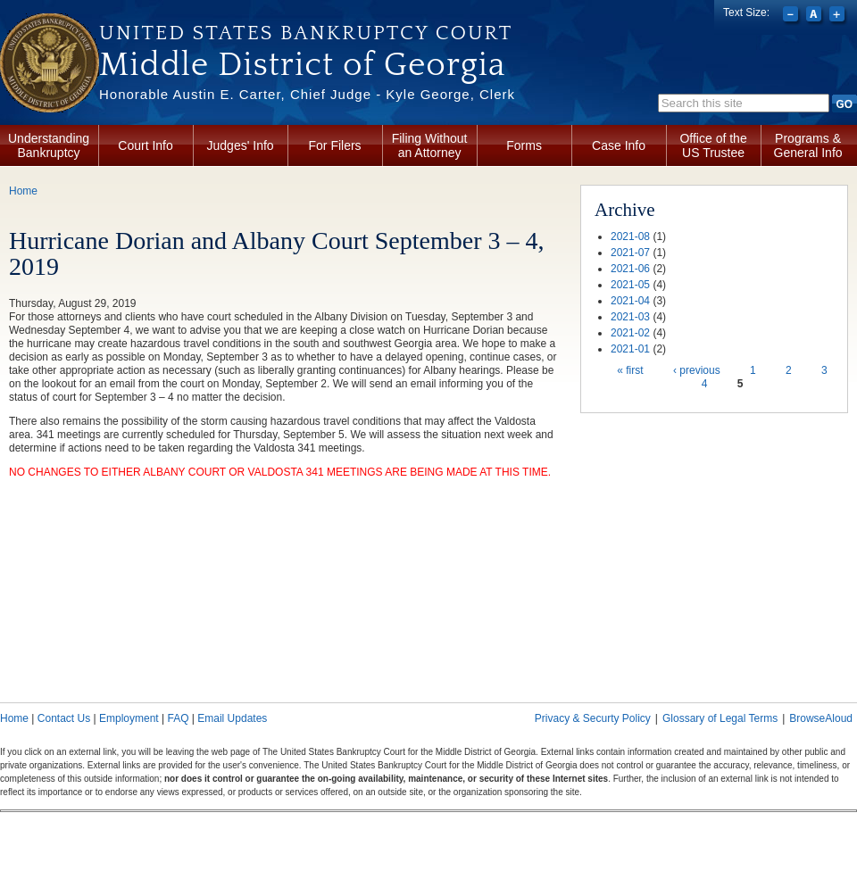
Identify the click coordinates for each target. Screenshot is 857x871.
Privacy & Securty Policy (593, 718)
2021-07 (630, 252)
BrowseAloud (821, 718)
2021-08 (630, 236)
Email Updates (232, 718)
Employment (129, 718)
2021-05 (630, 284)
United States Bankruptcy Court (305, 33)
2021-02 (630, 333)
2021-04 (630, 300)
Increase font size (838, 16)
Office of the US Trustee (712, 145)
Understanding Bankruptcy (48, 145)
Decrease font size (792, 16)
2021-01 (630, 349)
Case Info (618, 145)
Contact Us (63, 718)
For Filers (335, 145)
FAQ (177, 718)
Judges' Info (240, 145)
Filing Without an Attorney (430, 145)
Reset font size (815, 16)
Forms (524, 145)
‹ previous (696, 370)
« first (630, 370)
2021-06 (630, 268)
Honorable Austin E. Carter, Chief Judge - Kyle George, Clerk (307, 94)
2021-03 (630, 317)
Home (23, 191)
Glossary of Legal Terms (720, 718)
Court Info (145, 145)
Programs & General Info (808, 145)
